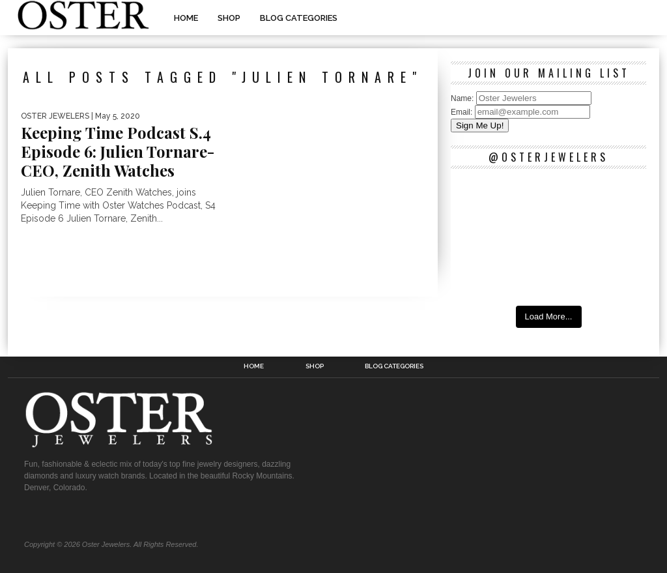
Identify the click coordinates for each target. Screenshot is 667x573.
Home (186, 18)
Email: (463, 112)
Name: (463, 98)
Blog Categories (298, 18)
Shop (229, 18)
